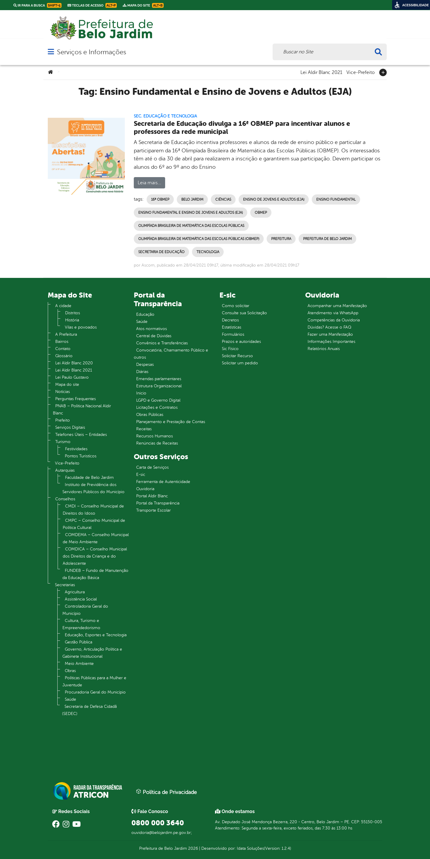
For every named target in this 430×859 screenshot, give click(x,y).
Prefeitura (281, 239)
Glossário (64, 356)
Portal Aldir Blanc (152, 496)
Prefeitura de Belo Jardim (327, 239)
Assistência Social (81, 599)
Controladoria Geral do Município (85, 610)
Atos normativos (151, 328)
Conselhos (65, 499)
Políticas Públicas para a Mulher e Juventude (94, 681)
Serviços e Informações (91, 52)
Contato (62, 348)
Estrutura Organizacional (159, 386)
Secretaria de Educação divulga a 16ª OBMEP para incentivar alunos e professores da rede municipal (242, 128)
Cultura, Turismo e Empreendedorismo (81, 624)
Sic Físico (230, 348)
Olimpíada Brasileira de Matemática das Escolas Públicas (191, 226)
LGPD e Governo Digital (158, 400)
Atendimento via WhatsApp (333, 313)
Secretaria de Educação (161, 252)
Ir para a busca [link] (37, 5)
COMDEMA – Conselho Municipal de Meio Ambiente (96, 538)
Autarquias (65, 470)
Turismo (62, 441)
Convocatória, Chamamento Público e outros (171, 354)
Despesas (145, 364)
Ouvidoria (145, 489)
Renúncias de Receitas (157, 443)
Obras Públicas (149, 414)
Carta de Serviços (152, 467)
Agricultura (75, 592)
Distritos (72, 313)
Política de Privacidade (166, 792)
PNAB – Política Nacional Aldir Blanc (82, 409)
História (72, 320)
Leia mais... (149, 182)
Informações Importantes (331, 341)
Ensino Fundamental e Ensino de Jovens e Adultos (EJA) (190, 213)
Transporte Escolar (153, 510)
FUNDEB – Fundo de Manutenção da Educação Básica (95, 574)
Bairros (61, 341)
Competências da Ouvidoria (334, 320)
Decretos (230, 320)
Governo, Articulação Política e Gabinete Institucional (92, 653)
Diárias (142, 371)
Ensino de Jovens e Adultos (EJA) (273, 199)
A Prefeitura (66, 334)
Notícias (62, 391)
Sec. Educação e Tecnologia (165, 116)
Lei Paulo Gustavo (72, 377)
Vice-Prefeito (360, 72)
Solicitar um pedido (240, 363)
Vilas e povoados (81, 327)
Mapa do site (67, 384)
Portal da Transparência (157, 503)
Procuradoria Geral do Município (95, 692)
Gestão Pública (78, 642)
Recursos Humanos (154, 436)
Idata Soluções (250, 848)
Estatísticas (231, 327)
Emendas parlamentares (158, 379)
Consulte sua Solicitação (244, 313)
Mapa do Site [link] (143, 5)
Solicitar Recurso (237, 356)
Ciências (223, 199)
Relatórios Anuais (324, 348)
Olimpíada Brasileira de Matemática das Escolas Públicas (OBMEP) (198, 239)
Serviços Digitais (70, 427)
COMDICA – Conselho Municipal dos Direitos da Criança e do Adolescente (95, 556)
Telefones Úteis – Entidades (81, 434)
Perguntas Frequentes (75, 399)
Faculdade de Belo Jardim (89, 477)
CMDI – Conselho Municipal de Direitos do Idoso (93, 510)
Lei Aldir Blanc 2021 (321, 72)
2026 (192, 848)
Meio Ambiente (79, 663)
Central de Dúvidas (153, 336)
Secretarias (65, 585)
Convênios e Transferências (162, 343)
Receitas (144, 429)
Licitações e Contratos (157, 407)
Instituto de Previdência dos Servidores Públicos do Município (93, 488)
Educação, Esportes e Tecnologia (96, 635)
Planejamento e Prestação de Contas (170, 422)
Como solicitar (235, 306)
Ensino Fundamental (336, 199)
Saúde (70, 699)
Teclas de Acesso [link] (92, 5)
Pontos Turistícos (80, 456)
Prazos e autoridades (241, 341)
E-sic (140, 474)
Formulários (233, 334)
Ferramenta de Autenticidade (163, 481)
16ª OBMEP (160, 199)
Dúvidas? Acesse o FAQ (329, 327)
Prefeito (62, 420)
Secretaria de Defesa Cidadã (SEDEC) (89, 710)
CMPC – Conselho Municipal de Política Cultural (94, 524)
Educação (145, 314)
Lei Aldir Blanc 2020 (74, 363)
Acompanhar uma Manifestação (337, 306)
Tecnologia (207, 252)
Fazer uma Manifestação (330, 334)
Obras (70, 670)
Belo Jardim (192, 199)
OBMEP (261, 213)
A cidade (63, 306)
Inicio (141, 393)
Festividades (76, 449)
